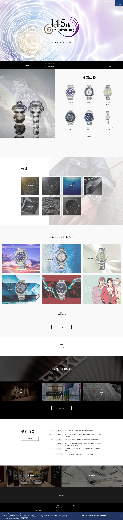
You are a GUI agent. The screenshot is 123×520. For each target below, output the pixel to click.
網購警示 (58, 510)
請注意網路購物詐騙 (49, 66)
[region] (61, 516)
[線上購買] (119, 3)
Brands (61, 327)
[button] (98, 2)
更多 (110, 66)
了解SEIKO (61, 408)
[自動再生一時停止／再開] (120, 57)
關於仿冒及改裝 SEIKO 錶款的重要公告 (53, 64)
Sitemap (74, 505)
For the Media (39, 510)
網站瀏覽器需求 (59, 507)
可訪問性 (58, 505)
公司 (37, 505)
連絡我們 (61, 495)
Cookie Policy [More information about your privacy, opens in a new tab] (24, 518)
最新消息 (30, 438)
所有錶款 (89, 137)
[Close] (120, 515)
